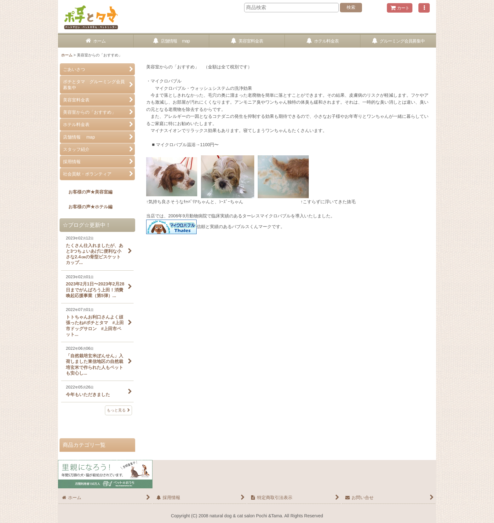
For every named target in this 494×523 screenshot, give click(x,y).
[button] (424, 8)
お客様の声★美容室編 (86, 191)
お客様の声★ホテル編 (86, 206)
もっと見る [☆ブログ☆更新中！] (118, 410)
